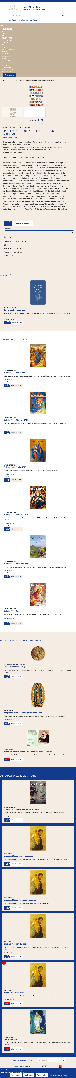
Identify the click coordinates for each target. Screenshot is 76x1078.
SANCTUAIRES (6, 60)
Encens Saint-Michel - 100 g (14, 667)
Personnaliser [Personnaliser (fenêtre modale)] (42, 1075)
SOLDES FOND (6, 65)
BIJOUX (4, 31)
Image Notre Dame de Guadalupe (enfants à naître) (23, 713)
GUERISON (5, 45)
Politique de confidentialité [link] (58, 1075)
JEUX (3, 47)
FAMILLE (5, 42)
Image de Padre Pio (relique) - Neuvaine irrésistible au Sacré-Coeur (29, 751)
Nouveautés (9, 75)
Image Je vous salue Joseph (14, 993)
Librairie (4, 80)
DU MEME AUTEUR (15, 339)
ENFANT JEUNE (7, 38)
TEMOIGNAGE (6, 67)
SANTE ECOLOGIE (8, 63)
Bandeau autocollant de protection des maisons (40, 80)
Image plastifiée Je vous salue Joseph (18, 856)
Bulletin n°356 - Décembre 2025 (16, 420)
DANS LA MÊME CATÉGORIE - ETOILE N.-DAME (18, 776)
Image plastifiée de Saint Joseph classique (20, 900)
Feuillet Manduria (10, 1039)
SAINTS (4, 58)
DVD (3, 36)
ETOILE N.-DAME (7, 40)
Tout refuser (28, 1075)
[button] (7, 96)
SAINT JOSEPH (7, 56)
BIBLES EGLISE (7, 29)
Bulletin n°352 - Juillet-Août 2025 (16, 564)
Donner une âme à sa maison (15, 310)
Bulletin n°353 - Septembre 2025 (16, 515)
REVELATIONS (6, 54)
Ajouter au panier (22, 223)
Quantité (8, 228)
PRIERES (5, 51)
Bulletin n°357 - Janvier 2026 (15, 373)
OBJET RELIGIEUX (8, 49)
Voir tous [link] (24, 339)
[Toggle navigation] (3, 25)
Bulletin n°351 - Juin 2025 (13, 611)
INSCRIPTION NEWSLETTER (21, 1060)
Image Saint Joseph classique (15, 944)
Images (22, 80)
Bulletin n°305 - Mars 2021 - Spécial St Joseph (21, 809)
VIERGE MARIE (7, 72)
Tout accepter (16, 1075)
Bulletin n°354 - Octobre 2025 (15, 467)
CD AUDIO (5, 33)
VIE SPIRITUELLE (7, 69)
